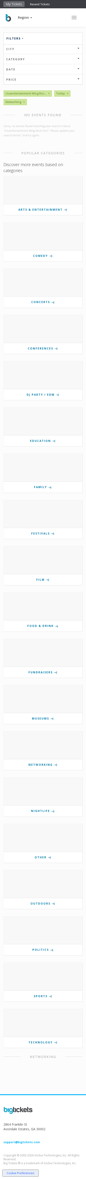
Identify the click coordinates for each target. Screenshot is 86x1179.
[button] (25, 17)
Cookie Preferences (20, 1173)
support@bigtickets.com (21, 1142)
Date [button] (43, 69)
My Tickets (14, 4)
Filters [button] (15, 38)
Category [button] (43, 59)
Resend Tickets (40, 4)
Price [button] (43, 80)
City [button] (43, 49)
